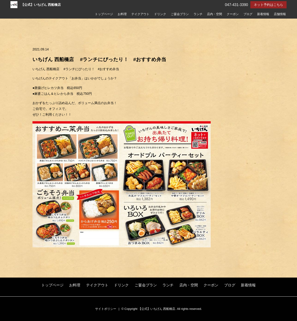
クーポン (233, 14)
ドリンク (160, 14)
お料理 (122, 14)
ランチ (198, 14)
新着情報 (263, 14)
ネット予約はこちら (268, 5)
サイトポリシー (105, 309)
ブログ (247, 14)
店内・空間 (214, 14)
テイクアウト (140, 14)
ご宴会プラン (180, 14)
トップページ (104, 14)
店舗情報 (280, 14)
